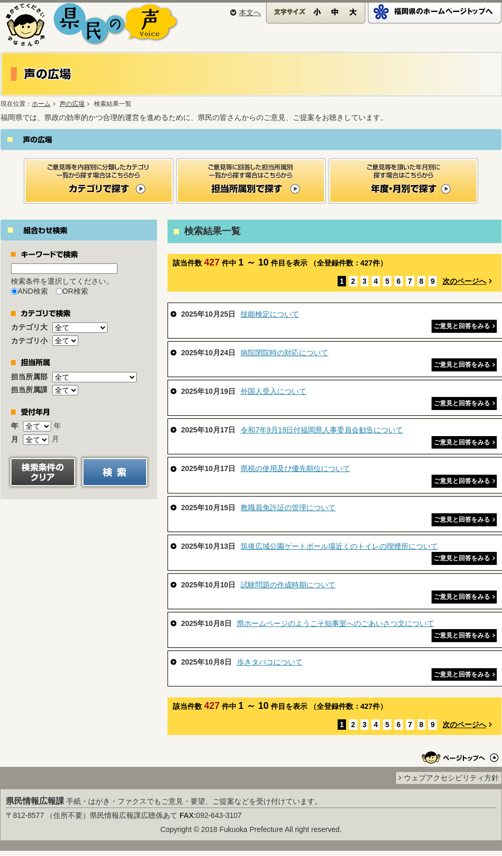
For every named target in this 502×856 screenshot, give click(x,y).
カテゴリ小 (29, 340)
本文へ (245, 12)
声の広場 (72, 103)
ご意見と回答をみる (462, 326)
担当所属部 (29, 376)
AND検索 (33, 291)
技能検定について (270, 314)
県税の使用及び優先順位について (295, 468)
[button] (43, 471)
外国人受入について (273, 391)
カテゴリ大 (29, 327)
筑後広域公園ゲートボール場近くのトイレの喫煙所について (339, 546)
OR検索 (75, 291)
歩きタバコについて (270, 662)
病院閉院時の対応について (284, 352)
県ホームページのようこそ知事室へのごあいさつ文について (335, 623)
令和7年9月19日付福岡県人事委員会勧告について (322, 430)
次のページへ (464, 281)
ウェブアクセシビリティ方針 (451, 778)
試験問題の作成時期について (288, 585)
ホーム (41, 103)
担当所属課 (29, 389)
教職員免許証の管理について (288, 507)
